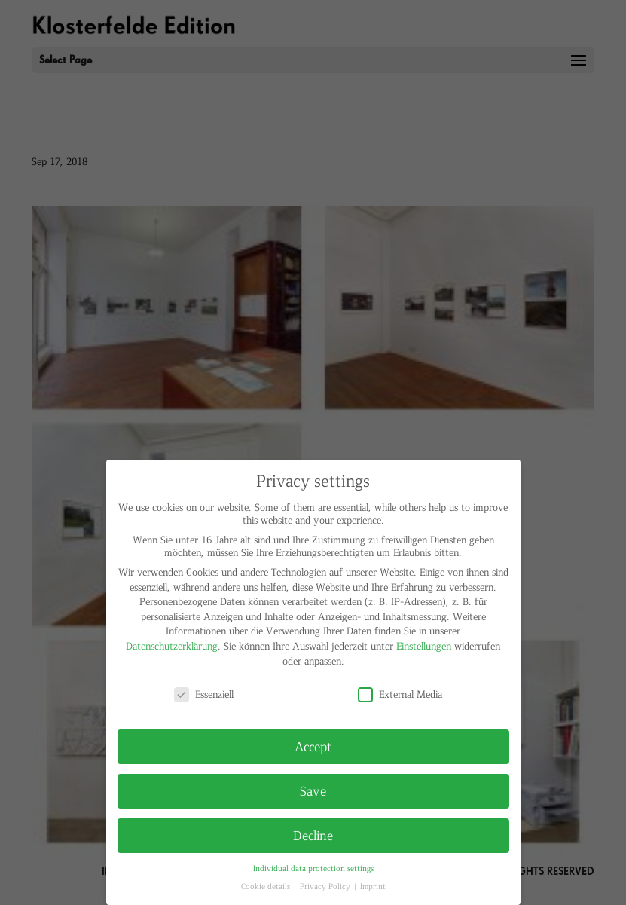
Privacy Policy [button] (326, 886)
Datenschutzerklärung (172, 645)
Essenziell (204, 693)
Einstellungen (423, 645)
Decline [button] (313, 835)
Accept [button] (313, 746)
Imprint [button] (373, 886)
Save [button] (313, 790)
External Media (400, 693)
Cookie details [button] (266, 886)
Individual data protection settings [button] (313, 868)
